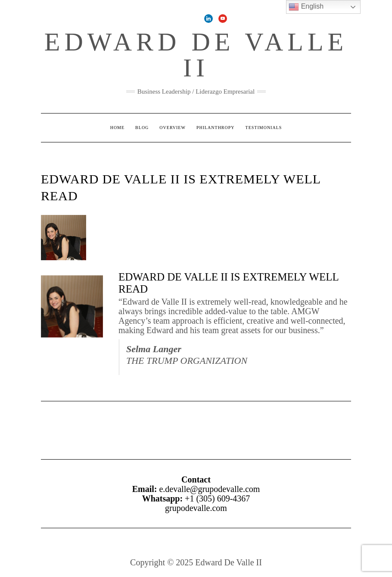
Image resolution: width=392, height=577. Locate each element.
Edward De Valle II (196, 55)
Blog (142, 127)
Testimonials (264, 127)
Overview (172, 127)
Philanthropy (215, 127)
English (306, 7)
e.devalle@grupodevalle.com (209, 489)
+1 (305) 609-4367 (217, 498)
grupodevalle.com (196, 508)
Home (117, 127)
